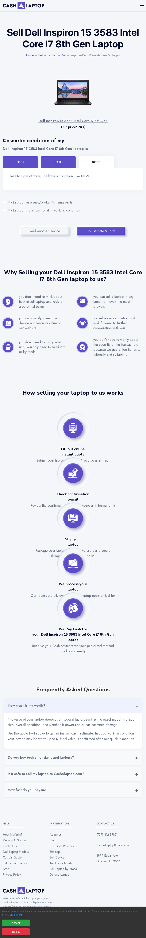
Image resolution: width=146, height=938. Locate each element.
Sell (40, 55)
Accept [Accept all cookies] (16, 922)
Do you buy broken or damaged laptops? (41, 757)
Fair (58, 162)
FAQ (6, 869)
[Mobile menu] (142, 5)
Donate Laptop (59, 874)
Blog (53, 840)
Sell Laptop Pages (15, 863)
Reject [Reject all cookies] (16, 931)
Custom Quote (12, 857)
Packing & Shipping (15, 840)
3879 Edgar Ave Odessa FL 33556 (108, 858)
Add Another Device (45, 231)
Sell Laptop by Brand (63, 869)
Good (96, 162)
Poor (20, 162)
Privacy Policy (12, 874)
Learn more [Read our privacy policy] (16, 915)
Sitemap (55, 852)
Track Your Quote (61, 863)
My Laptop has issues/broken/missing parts (73, 202)
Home (30, 55)
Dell (63, 55)
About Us (56, 834)
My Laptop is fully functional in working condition (73, 210)
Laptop (52, 55)
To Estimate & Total (101, 231)
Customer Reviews (62, 846)
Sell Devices (58, 857)
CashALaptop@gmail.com (112, 845)
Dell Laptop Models (16, 852)
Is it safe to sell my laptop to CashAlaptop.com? (46, 773)
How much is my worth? (26, 705)
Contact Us (10, 846)
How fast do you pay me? (28, 790)
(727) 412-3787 (106, 834)
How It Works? (12, 834)
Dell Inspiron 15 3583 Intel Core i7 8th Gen (37, 148)
